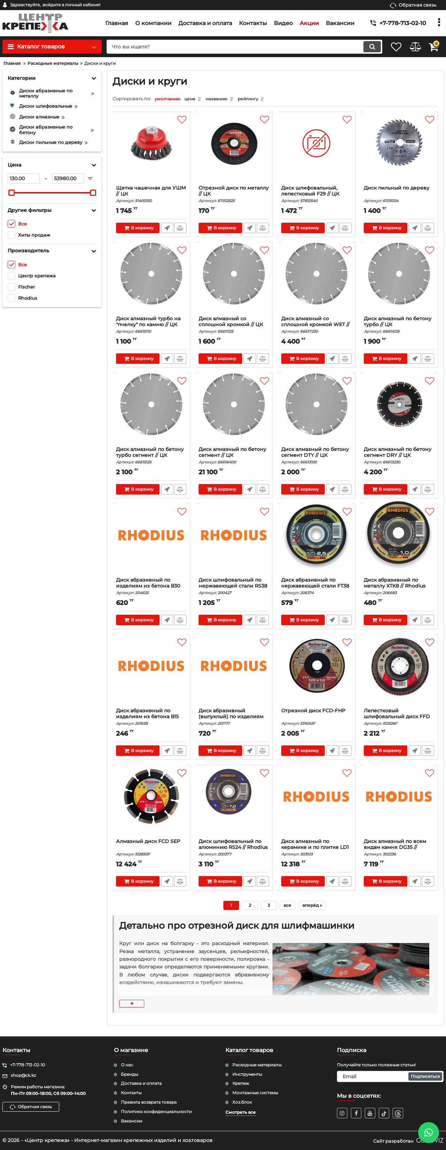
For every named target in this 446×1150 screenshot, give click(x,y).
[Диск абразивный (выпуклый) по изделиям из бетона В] (234, 675)
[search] (236, 47)
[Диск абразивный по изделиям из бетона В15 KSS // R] (151, 675)
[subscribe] (390, 1076)
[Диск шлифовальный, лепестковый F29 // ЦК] (317, 152)
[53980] (68, 178)
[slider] (11, 193)
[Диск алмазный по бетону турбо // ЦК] (399, 282)
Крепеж (240, 1083)
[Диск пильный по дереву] (399, 152)
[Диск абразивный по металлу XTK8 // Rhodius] (399, 544)
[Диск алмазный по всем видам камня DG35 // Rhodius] (399, 805)
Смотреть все (240, 1112)
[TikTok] (384, 1113)
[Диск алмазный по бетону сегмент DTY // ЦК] (317, 413)
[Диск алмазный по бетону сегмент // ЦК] (234, 413)
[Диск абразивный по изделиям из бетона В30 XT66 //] (151, 544)
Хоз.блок (242, 1102)
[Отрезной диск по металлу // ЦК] (234, 152)
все (287, 907)
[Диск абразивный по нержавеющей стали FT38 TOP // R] (317, 544)
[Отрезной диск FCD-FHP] (317, 675)
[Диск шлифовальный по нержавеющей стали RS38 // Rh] (234, 544)
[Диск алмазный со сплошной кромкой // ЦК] (234, 282)
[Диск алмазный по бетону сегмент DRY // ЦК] (399, 413)
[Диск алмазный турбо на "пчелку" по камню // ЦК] (151, 282)
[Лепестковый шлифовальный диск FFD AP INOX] (399, 675)
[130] (24, 178)
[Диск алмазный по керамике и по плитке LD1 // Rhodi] (317, 805)
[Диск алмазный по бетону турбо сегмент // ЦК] (151, 413)
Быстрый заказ (166, 229)
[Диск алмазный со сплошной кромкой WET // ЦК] (317, 282)
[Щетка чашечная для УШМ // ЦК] (151, 152)
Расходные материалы (257, 1064)
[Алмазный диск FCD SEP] (151, 805)
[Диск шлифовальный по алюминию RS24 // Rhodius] (234, 805)
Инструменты (247, 1074)
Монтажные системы (255, 1092)
